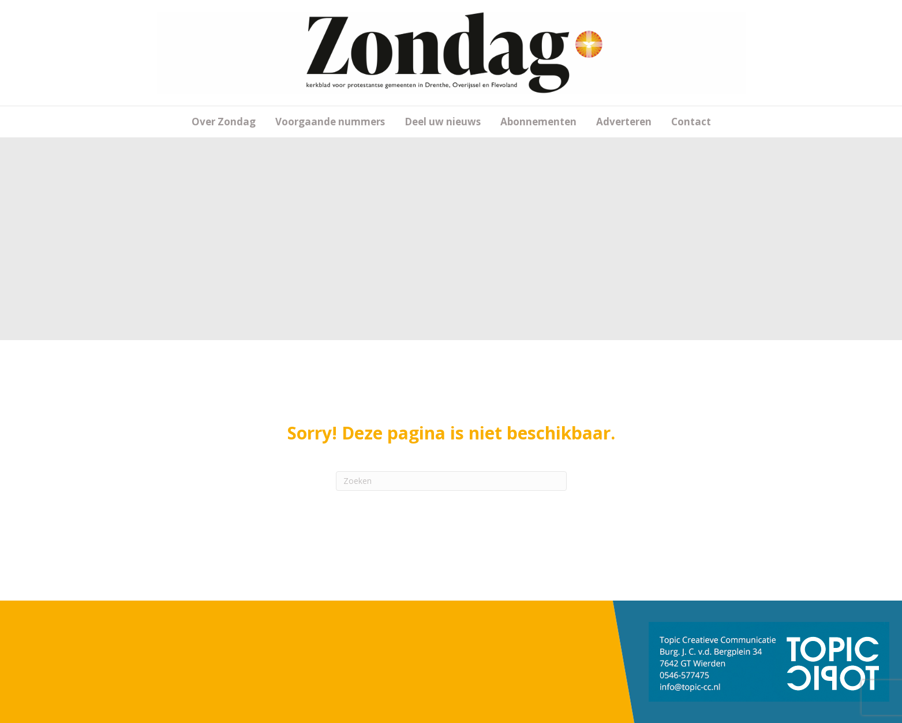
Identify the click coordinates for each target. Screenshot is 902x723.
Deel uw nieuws (443, 121)
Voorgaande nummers (330, 121)
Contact (691, 121)
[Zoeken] (451, 481)
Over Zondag (224, 121)
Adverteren (624, 121)
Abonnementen (538, 121)
